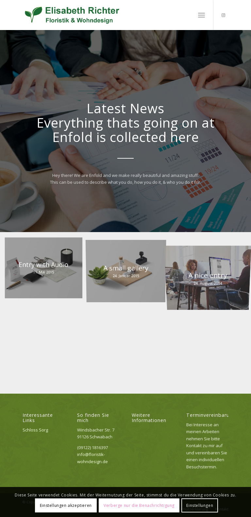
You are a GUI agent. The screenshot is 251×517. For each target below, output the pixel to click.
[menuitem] (201, 15)
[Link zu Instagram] (223, 15)
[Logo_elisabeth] (73, 15)
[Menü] (201, 15)
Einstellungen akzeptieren (66, 505)
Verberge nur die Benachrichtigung (139, 505)
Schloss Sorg (35, 430)
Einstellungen (199, 505)
